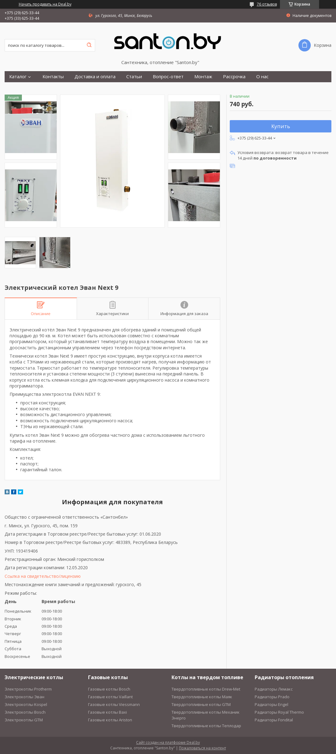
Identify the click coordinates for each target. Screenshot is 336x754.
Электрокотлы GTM (24, 720)
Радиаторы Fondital (274, 720)
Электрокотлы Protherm (28, 689)
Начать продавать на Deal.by (45, 4)
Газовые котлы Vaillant (110, 696)
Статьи (134, 76)
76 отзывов (267, 4)
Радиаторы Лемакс (274, 689)
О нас (262, 76)
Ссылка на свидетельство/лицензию (43, 576)
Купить (280, 126)
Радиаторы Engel (271, 704)
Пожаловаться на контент (202, 748)
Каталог (17, 76)
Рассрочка (234, 76)
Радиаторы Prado (272, 696)
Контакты (53, 76)
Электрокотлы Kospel (26, 704)
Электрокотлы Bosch (25, 712)
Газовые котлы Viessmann (114, 704)
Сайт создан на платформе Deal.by (168, 742)
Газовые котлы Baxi (107, 712)
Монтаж (203, 76)
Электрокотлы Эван (24, 696)
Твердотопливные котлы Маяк (202, 696)
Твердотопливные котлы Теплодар (206, 725)
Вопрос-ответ (168, 76)
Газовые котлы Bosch (109, 689)
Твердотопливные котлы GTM (201, 704)
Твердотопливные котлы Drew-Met (206, 689)
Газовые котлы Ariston (110, 720)
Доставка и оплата (95, 76)
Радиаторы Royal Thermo (279, 712)
